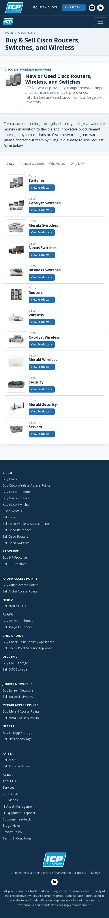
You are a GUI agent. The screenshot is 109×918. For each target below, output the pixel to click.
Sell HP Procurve (14, 564)
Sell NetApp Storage (17, 739)
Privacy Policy (12, 832)
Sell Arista (10, 760)
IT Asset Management (19, 806)
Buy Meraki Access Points (21, 711)
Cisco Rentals (12, 511)
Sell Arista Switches (16, 766)
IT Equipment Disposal (19, 813)
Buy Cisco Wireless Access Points (26, 485)
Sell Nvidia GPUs (14, 606)
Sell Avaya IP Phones (17, 627)
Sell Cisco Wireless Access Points (26, 523)
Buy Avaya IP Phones (18, 621)
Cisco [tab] (10, 163)
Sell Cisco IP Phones (17, 530)
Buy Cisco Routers (16, 498)
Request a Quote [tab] (32, 163)
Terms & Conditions (17, 838)
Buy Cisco (10, 479)
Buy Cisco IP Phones (17, 492)
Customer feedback (17, 819)
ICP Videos (10, 800)
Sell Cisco (9, 517)
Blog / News (12, 825)
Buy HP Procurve (15, 557)
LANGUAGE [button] (73, 7)
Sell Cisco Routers (15, 536)
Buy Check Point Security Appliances (28, 642)
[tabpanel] (54, 306)
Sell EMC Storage (15, 669)
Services (8, 787)
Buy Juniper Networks (18, 690)
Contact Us (11, 794)
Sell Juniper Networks (18, 696)
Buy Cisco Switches (16, 504)
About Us (9, 781)
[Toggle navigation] (100, 21)
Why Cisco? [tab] (57, 163)
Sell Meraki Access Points (21, 718)
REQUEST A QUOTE (44, 7)
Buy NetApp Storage (17, 732)
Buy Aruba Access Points (20, 585)
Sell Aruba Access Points (20, 591)
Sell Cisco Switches (16, 543)
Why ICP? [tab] (77, 163)
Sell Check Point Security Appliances (28, 648)
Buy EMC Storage (15, 663)
